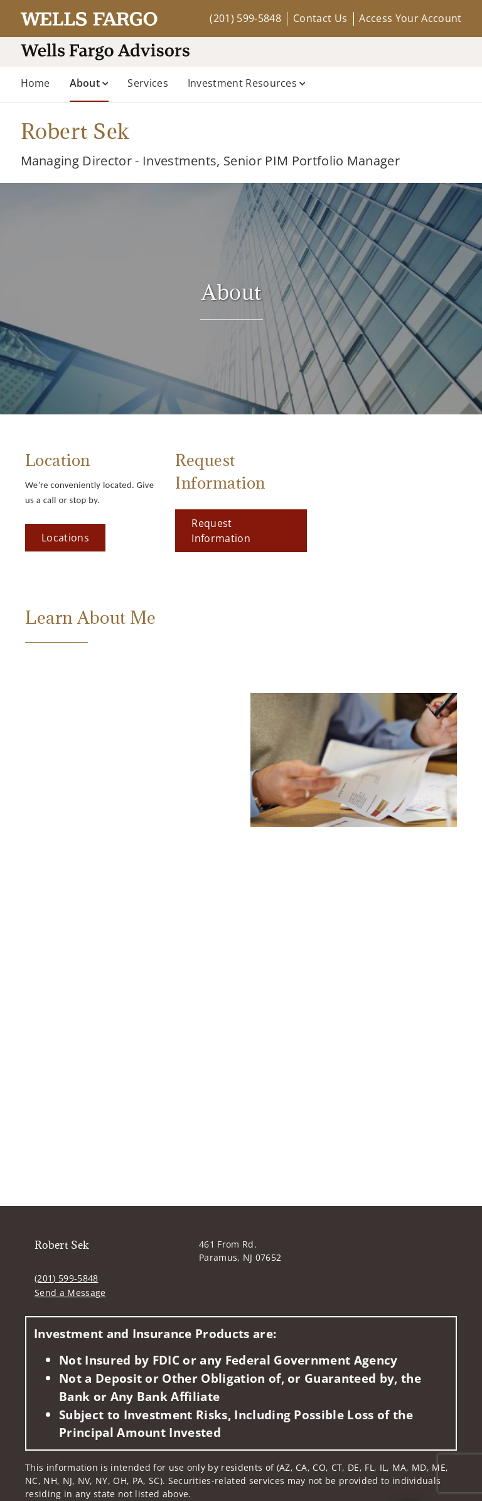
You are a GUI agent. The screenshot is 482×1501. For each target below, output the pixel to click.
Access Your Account (410, 18)
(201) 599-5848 (245, 18)
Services (147, 83)
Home (35, 83)
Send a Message (70, 1293)
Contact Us (320, 18)
